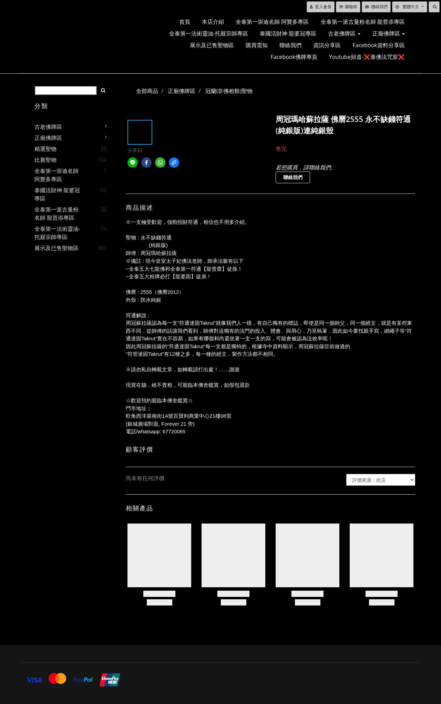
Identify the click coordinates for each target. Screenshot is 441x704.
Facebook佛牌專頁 (294, 57)
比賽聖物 (45, 160)
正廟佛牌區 (388, 33)
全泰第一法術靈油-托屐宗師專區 (208, 33)
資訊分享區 (327, 45)
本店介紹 (213, 21)
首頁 (184, 21)
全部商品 (147, 91)
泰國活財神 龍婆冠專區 (288, 33)
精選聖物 (45, 149)
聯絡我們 (290, 45)
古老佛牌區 (344, 33)
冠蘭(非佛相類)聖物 (229, 91)
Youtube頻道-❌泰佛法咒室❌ (367, 57)
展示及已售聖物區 (212, 45)
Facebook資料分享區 (379, 45)
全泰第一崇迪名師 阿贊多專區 (272, 21)
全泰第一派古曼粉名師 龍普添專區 (363, 21)
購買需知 (257, 45)
